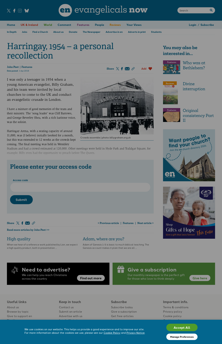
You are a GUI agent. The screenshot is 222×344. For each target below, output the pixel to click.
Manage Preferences (182, 336)
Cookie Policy (112, 332)
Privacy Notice (135, 332)
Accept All (182, 327)
